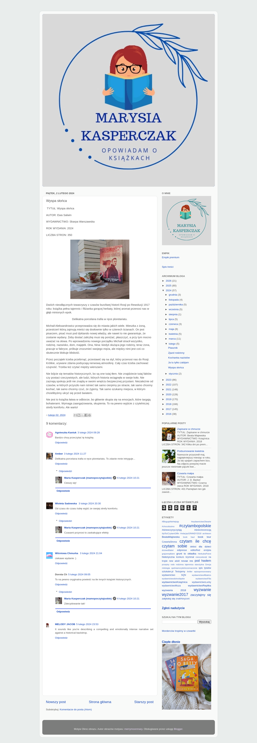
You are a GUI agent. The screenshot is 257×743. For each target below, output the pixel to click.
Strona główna (100, 702)
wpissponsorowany (202, 571)
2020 (169, 394)
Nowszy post (56, 702)
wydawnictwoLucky (201, 582)
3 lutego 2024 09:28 (89, 432)
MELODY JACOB (65, 624)
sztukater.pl (167, 571)
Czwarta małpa (185, 473)
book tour (204, 537)
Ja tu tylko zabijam (178, 362)
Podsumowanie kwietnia (190, 451)
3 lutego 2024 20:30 (90, 503)
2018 (169, 404)
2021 (169, 389)
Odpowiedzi (65, 471)
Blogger (178, 729)
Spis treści (167, 266)
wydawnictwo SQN (174, 575)
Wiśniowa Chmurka (67, 553)
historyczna (168, 557)
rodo (173, 564)
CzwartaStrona (169, 542)
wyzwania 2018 (174, 590)
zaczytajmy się (200, 594)
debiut (193, 546)
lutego (172, 343)
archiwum (206, 533)
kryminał (190, 557)
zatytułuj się (168, 598)
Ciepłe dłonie (171, 641)
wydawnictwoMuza (171, 585)
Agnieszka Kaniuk (66, 432)
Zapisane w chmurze (188, 429)
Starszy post (144, 702)
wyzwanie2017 (175, 594)
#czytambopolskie (195, 525)
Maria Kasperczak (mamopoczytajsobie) (88, 477)
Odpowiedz (61, 442)
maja (172, 329)
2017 (169, 409)
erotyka (207, 550)
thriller (189, 571)
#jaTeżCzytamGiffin (170, 533)
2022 (169, 384)
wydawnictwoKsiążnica (174, 582)
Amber (59, 453)
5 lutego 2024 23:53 (87, 624)
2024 (169, 290)
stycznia (174, 373)
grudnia (173, 294)
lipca (172, 319)
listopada (174, 299)
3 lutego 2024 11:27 (75, 453)
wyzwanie (202, 589)
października (176, 304)
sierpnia (173, 314)
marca (172, 338)
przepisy (165, 564)
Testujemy (180, 571)
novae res (187, 560)
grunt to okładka (186, 553)
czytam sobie (174, 546)
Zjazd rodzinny (176, 352)
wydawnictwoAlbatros (201, 575)
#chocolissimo (168, 526)
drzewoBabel (167, 550)
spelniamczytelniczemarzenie (184, 568)
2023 (169, 379)
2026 (169, 280)
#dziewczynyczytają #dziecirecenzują (186, 530)
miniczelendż (201, 557)
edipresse (182, 550)
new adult (174, 561)
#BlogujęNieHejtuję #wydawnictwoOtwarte (186, 521)
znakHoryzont (182, 598)
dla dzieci (205, 546)
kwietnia (174, 333)
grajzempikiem (168, 554)
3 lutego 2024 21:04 (91, 553)
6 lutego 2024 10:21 (128, 477)
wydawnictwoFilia (203, 578)
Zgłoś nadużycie (173, 608)
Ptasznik (173, 347)
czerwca (174, 324)
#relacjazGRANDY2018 (190, 533)
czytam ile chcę (195, 541)
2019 (169, 399)
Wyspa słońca (176, 367)
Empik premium (170, 257)
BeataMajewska (171, 537)
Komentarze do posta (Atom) (76, 709)
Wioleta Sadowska (66, 503)
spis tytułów (205, 568)
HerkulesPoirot (204, 554)
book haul (189, 537)
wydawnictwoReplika (199, 585)
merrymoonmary (133, 729)
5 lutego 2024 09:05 (79, 574)
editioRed (195, 550)
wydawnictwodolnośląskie (173, 578)
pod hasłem (203, 560)
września (174, 309)
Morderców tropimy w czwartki (179, 631)
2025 (169, 285)
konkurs (180, 557)
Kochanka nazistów (179, 357)
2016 (169, 414)
